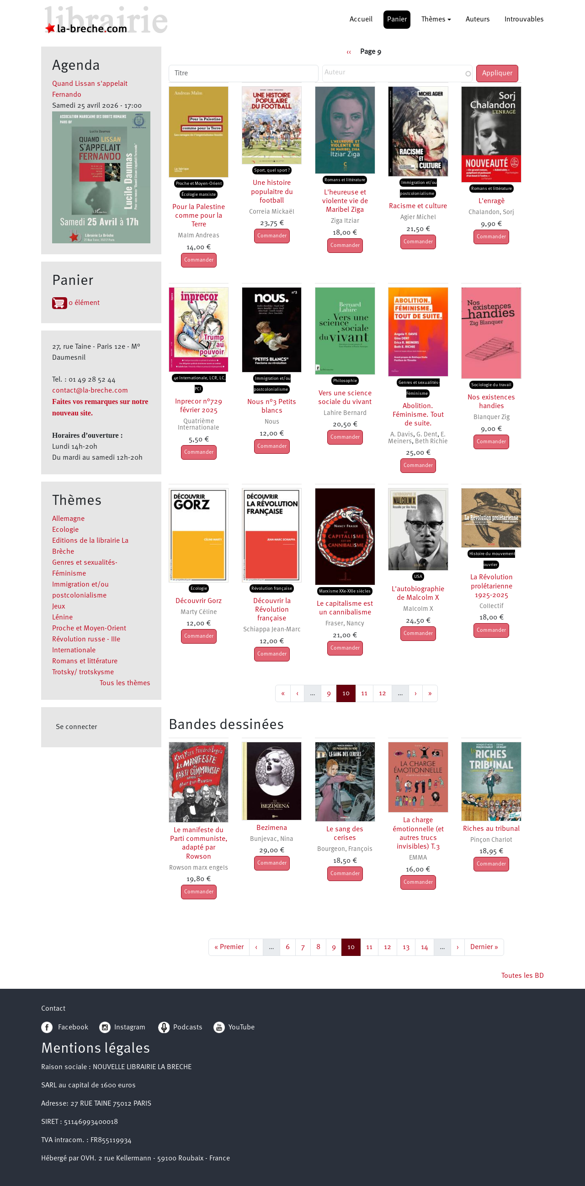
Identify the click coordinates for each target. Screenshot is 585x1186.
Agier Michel (418, 217)
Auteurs (478, 19)
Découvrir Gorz (199, 601)
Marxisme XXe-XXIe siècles (345, 591)
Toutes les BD (522, 976)
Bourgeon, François (344, 849)
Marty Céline (199, 612)
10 (349, 692)
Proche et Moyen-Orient (89, 628)
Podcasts (180, 1027)
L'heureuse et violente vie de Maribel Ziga (345, 201)
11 (367, 692)
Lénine (62, 617)
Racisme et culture (418, 206)
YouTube (242, 1027)
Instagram (122, 1027)
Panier (397, 19)
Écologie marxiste (198, 194)
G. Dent (426, 434)
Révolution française (271, 588)
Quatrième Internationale (198, 424)
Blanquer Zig (491, 417)
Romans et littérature (84, 661)
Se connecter (76, 727)
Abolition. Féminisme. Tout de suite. (418, 415)
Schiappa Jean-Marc (272, 629)
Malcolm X (418, 609)
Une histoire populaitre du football (272, 191)
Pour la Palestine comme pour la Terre (198, 216)
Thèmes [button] (433, 19)
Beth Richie (431, 441)
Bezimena (271, 828)
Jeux (58, 606)
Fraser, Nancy (344, 623)
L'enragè (492, 201)
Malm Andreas (198, 235)
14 (427, 946)
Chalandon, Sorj (491, 212)
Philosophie (345, 380)
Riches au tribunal (491, 829)
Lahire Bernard (345, 413)
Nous (272, 422)
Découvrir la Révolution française (272, 610)
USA (418, 576)
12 (385, 692)
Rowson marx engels (198, 868)
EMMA (418, 858)
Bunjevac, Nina (271, 839)
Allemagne (68, 519)
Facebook (64, 1027)
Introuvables (524, 19)
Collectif (491, 606)
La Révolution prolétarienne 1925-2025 (491, 586)
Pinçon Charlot (491, 840)
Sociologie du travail (491, 385)
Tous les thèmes (125, 683)
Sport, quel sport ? (272, 170)
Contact (53, 1009)
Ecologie (65, 530)
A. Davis (401, 434)
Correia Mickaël (271, 212)
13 (408, 946)
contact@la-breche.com (90, 390)
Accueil (361, 19)
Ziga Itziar (345, 221)
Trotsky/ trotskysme (83, 672)
